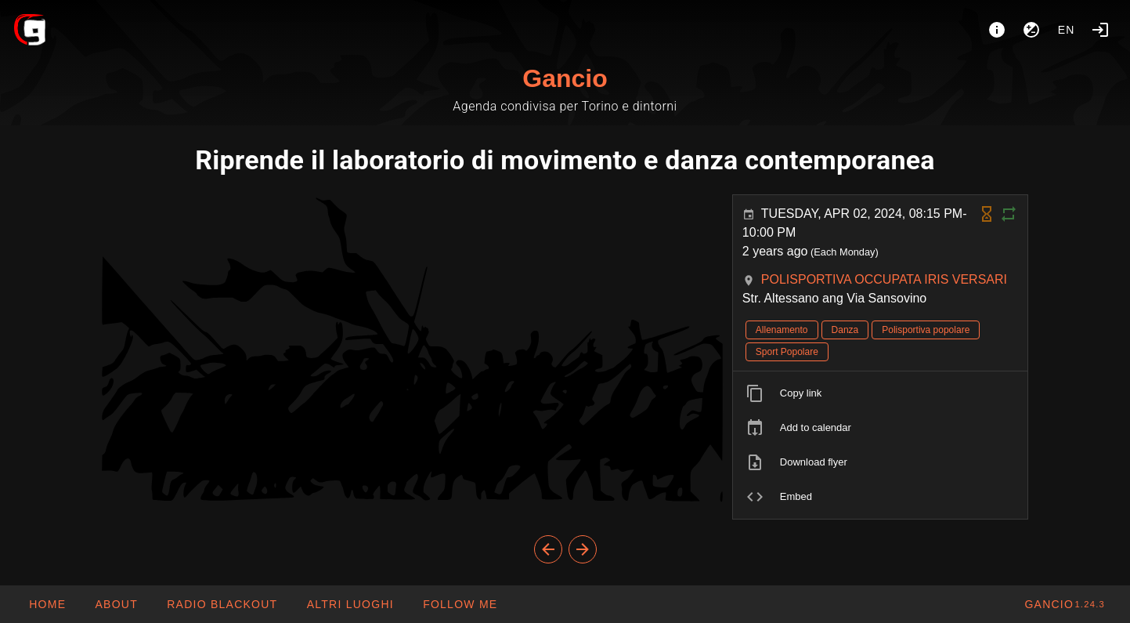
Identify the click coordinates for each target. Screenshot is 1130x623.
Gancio (564, 78)
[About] (997, 30)
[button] (349, 604)
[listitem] (880, 393)
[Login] (1100, 30)
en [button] (1066, 30)
